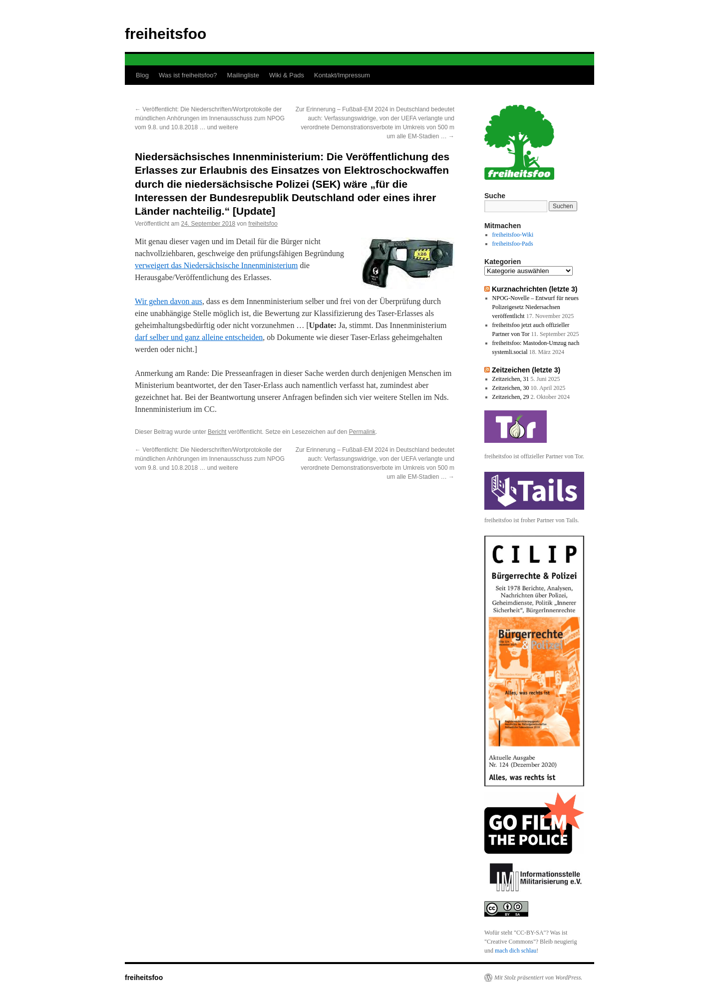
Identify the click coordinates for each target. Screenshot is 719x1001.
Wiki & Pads (286, 75)
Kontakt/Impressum (342, 75)
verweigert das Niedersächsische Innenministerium (216, 265)
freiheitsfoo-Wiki (513, 234)
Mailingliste (243, 75)
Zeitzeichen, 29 (510, 396)
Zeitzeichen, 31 (510, 378)
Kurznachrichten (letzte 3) (535, 289)
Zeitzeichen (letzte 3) (526, 370)
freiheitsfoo (165, 33)
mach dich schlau (515, 950)
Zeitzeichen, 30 (510, 387)
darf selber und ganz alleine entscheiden (199, 337)
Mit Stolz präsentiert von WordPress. (538, 977)
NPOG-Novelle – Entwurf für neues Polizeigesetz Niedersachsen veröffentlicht (535, 307)
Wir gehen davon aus (168, 301)
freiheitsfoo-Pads (512, 243)
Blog (142, 75)
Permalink (362, 431)
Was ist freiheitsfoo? (188, 75)
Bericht (217, 431)
